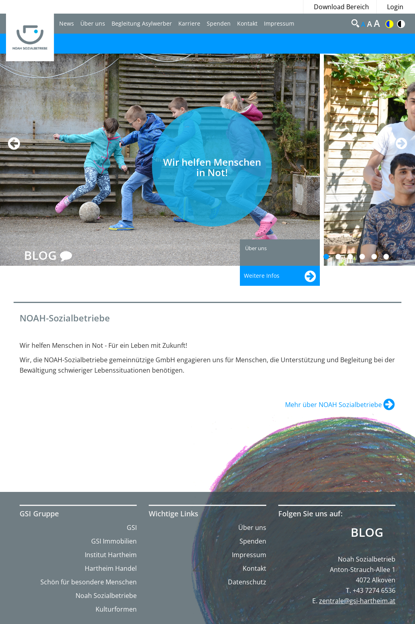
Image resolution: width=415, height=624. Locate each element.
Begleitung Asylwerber (142, 23)
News (66, 23)
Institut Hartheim (111, 554)
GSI (132, 527)
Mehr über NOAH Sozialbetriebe (334, 404)
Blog (367, 532)
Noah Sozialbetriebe (106, 595)
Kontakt (247, 23)
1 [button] (331, 256)
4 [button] (367, 256)
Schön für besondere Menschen (88, 582)
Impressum (279, 23)
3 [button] (355, 256)
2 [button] (343, 256)
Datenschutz (247, 582)
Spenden (219, 23)
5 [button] (379, 256)
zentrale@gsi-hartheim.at (357, 600)
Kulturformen (116, 609)
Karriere (189, 23)
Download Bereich (341, 6)
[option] (162, 160)
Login (395, 6)
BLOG (48, 256)
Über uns (92, 23)
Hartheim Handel (111, 568)
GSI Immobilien (114, 541)
